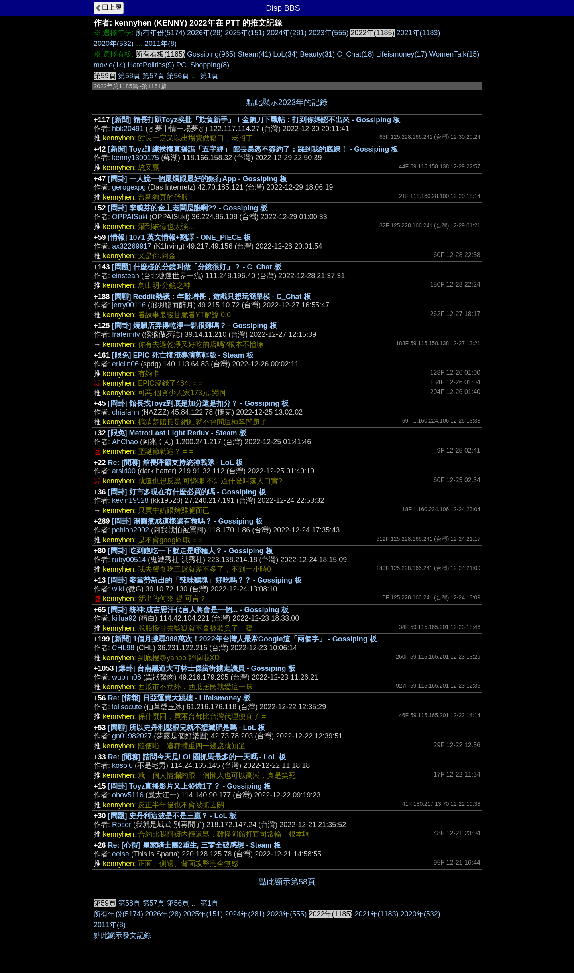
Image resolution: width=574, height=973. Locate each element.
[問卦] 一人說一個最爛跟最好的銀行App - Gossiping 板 (197, 179)
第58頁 (129, 76)
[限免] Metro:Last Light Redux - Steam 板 (177, 433)
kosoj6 (122, 765)
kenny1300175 (135, 158)
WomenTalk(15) (454, 54)
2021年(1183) (418, 33)
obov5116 (128, 795)
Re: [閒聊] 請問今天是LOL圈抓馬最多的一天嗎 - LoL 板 (197, 757)
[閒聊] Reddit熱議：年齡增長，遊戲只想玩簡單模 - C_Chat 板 (211, 297)
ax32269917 (131, 246)
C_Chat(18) (355, 54)
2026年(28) (205, 33)
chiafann (125, 412)
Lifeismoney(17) (401, 54)
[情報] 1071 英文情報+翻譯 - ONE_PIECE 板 (179, 237)
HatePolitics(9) (151, 65)
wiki (118, 589)
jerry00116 (129, 305)
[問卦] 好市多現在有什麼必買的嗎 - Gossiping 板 (187, 492)
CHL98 (123, 648)
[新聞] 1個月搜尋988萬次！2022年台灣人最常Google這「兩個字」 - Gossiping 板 (244, 639)
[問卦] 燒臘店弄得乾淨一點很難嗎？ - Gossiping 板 (194, 326)
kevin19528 (130, 500)
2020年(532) (114, 43)
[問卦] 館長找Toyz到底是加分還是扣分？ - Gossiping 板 (198, 403)
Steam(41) (254, 54)
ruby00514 (129, 560)
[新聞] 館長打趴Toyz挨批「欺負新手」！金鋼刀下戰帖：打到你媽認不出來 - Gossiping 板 (256, 120)
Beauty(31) (317, 54)
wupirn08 (126, 677)
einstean (125, 276)
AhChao (125, 442)
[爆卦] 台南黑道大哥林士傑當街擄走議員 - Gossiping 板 (205, 668)
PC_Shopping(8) (202, 65)
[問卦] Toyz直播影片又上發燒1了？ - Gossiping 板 (189, 786)
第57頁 (153, 76)
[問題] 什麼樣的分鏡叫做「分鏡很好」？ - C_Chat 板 (196, 267)
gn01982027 (132, 736)
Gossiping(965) (211, 54)
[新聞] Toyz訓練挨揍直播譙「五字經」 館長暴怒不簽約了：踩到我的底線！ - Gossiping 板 (253, 149)
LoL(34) (285, 54)
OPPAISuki (129, 217)
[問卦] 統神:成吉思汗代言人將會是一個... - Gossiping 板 (198, 610)
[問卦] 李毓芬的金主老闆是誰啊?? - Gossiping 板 (187, 208)
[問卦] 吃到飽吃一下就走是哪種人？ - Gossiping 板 (190, 551)
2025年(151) (245, 33)
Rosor (121, 825)
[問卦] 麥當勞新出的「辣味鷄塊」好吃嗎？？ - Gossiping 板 (205, 580)
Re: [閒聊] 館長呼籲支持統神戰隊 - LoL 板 (175, 463)
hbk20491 (128, 129)
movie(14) (110, 65)
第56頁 (178, 76)
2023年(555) (328, 33)
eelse (120, 854)
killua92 (124, 618)
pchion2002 (130, 530)
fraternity (126, 334)
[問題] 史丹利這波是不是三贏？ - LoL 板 (172, 816)
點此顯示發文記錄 (122, 935)
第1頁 (209, 76)
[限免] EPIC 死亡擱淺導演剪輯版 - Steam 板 (183, 355)
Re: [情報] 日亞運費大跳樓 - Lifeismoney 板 (179, 698)
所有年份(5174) (160, 33)
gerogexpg (129, 187)
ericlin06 (125, 364)
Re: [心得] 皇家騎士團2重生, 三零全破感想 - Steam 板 (194, 845)
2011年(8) (161, 43)
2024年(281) (287, 33)
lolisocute (127, 707)
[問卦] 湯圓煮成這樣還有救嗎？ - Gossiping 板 (187, 521)
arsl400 (124, 471)
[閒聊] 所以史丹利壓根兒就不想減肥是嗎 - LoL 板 (186, 728)
